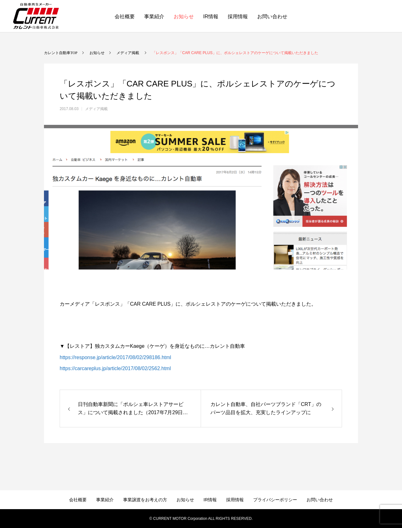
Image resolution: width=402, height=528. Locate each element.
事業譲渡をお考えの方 (145, 499)
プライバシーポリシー (275, 499)
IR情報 (210, 16)
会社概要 (125, 16)
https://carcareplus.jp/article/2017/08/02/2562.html (115, 368)
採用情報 (238, 16)
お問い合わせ (272, 16)
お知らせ (184, 16)
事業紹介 (154, 16)
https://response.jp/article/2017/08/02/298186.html (115, 357)
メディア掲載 (96, 109)
